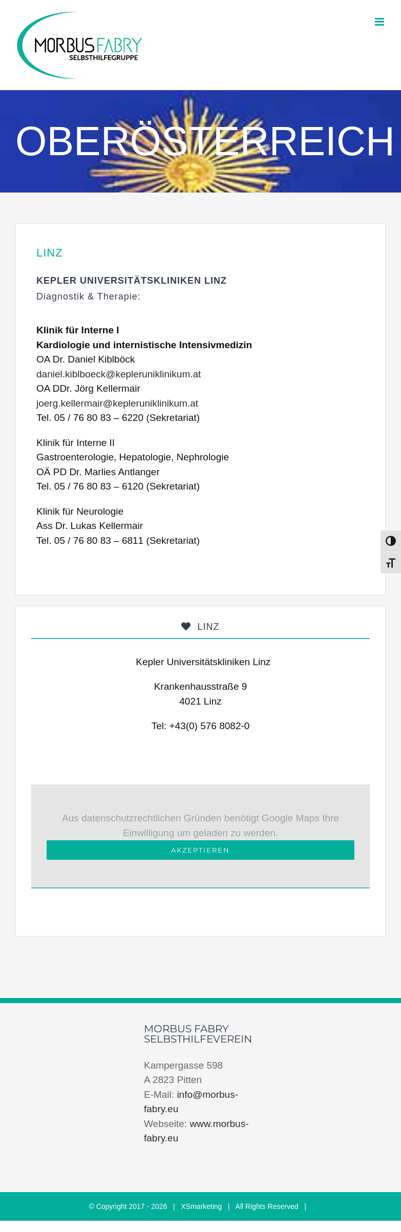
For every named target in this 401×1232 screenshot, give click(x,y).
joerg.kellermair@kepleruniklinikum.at (117, 403)
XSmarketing (201, 1206)
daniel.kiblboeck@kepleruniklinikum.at (118, 374)
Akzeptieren (200, 850)
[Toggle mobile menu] (380, 21)
